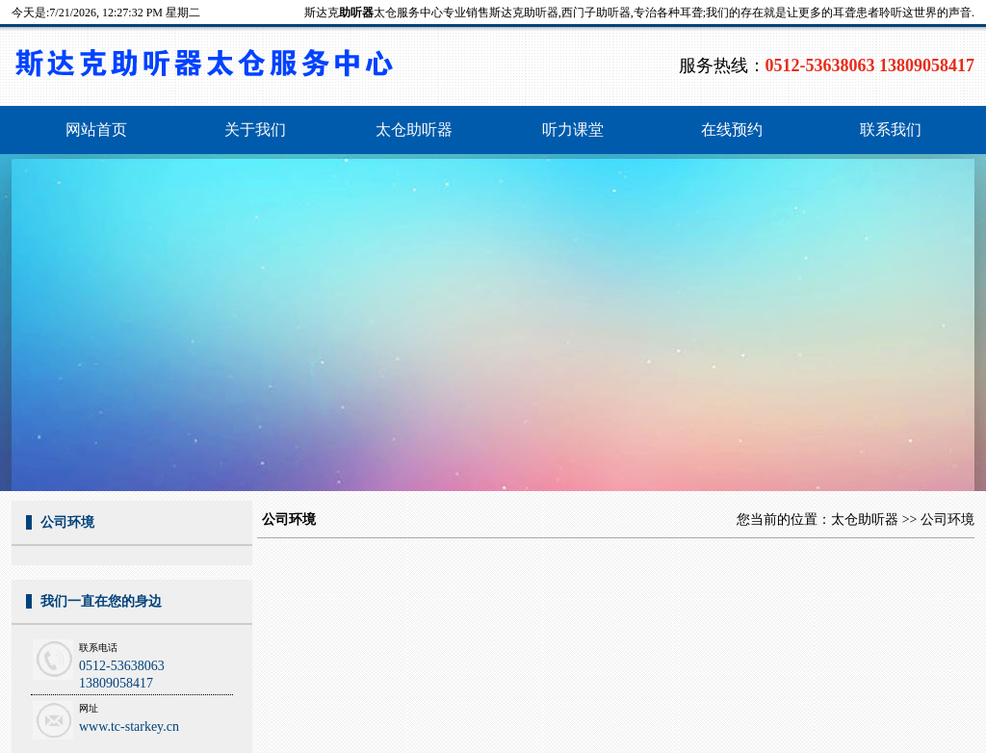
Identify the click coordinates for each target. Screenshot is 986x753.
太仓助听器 (864, 519)
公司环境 (947, 519)
